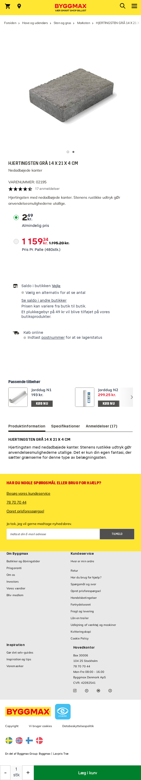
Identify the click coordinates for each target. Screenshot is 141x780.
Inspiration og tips (19, 659)
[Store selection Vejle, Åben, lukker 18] (19, 6)
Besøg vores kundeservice (28, 493)
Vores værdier (16, 588)
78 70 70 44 (16, 502)
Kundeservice (82, 554)
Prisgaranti (14, 568)
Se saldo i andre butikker (43, 300)
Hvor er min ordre (82, 561)
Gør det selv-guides (20, 652)
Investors (13, 581)
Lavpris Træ (61, 753)
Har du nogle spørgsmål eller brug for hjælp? (54, 483)
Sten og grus (62, 23)
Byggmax (44, 753)
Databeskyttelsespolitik (78, 726)
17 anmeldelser (47, 189)
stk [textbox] (16, 774)
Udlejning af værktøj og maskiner (93, 625)
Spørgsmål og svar (83, 584)
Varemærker (15, 666)
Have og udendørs (35, 23)
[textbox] (27, 217)
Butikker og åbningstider (23, 561)
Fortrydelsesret (81, 604)
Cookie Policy (80, 638)
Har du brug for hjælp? (86, 577)
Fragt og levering (82, 611)
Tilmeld (117, 534)
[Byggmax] (70, 7)
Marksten (83, 23)
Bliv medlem (15, 595)
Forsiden (10, 23)
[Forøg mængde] (28, 772)
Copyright (12, 726)
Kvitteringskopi (81, 631)
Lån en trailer (80, 618)
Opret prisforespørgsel (25, 511)
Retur (74, 570)
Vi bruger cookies (40, 726)
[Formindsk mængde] (5, 772)
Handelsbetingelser (84, 598)
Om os (11, 575)
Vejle (56, 285)
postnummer (53, 337)
